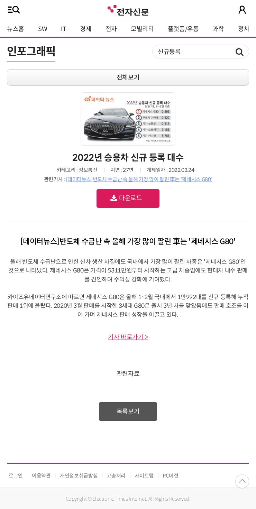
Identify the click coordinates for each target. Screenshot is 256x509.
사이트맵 (144, 475)
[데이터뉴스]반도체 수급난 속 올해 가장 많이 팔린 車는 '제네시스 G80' (139, 179)
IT (63, 29)
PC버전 (171, 475)
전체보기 (128, 77)
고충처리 (116, 475)
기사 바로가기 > (128, 337)
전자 (111, 29)
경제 (85, 29)
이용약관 (41, 475)
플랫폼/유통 (183, 29)
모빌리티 (142, 29)
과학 (218, 29)
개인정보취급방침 (79, 475)
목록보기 (128, 411)
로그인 (16, 475)
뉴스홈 (15, 29)
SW (42, 29)
